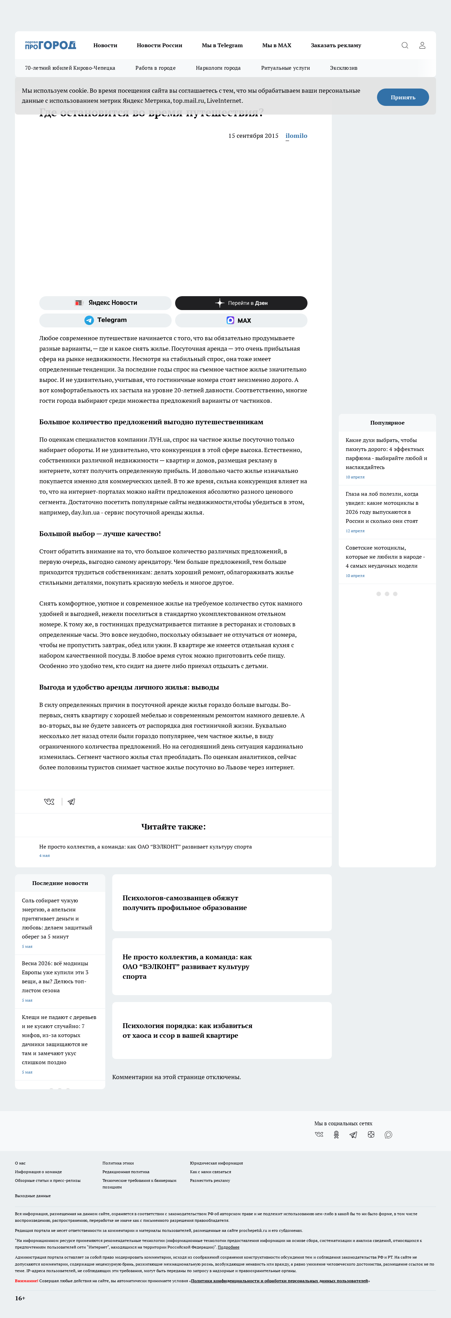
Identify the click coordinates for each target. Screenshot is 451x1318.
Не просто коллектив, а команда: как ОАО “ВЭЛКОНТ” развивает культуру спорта (173, 851)
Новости (105, 45)
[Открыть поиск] (405, 45)
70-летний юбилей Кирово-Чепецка (70, 68)
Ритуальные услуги (285, 68)
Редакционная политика (125, 1171)
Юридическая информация (216, 1163)
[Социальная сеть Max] (241, 320)
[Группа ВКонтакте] (319, 1135)
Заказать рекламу (336, 45)
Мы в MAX (277, 45)
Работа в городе (156, 68)
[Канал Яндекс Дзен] (241, 303)
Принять (403, 97)
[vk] (50, 802)
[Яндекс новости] (105, 303)
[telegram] (74, 802)
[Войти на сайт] (422, 45)
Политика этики (118, 1163)
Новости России (159, 45)
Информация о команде (38, 1171)
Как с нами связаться (210, 1171)
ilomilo (297, 136)
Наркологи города (218, 68)
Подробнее (228, 1247)
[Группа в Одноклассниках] (336, 1135)
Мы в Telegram (222, 45)
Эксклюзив (344, 68)
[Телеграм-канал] (105, 320)
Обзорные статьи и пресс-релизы (48, 1180)
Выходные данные (33, 1195)
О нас (20, 1163)
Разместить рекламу (210, 1180)
